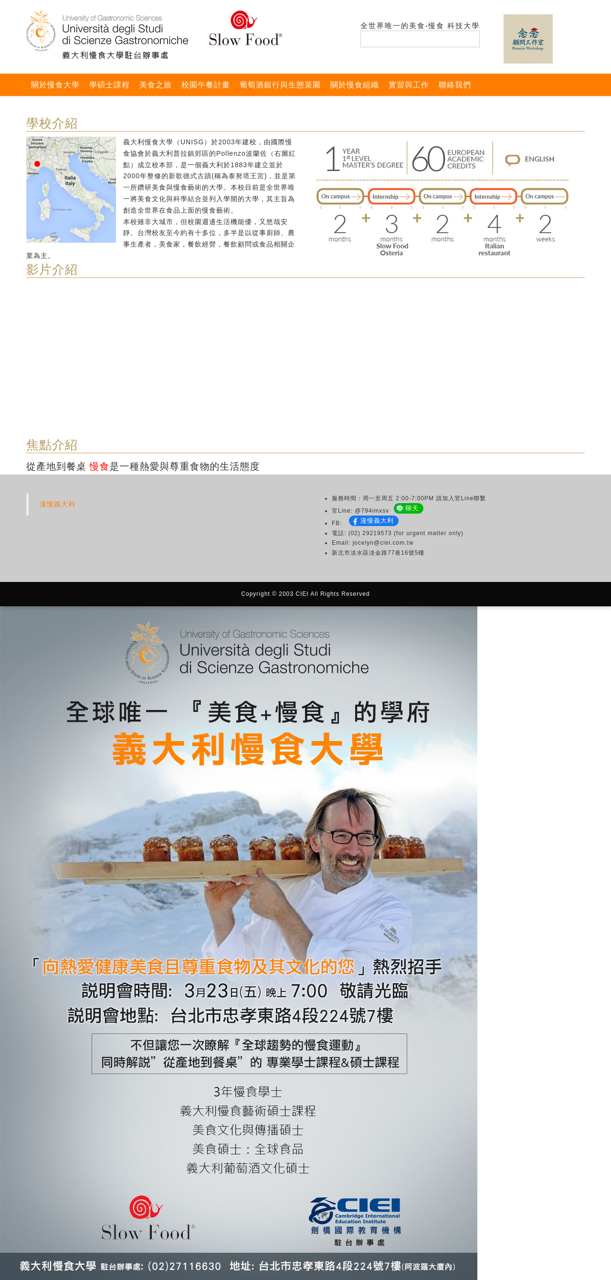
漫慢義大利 (57, 504)
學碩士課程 (109, 85)
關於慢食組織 (354, 85)
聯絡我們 (455, 85)
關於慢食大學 (55, 85)
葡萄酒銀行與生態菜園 (280, 85)
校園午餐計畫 (205, 85)
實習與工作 (409, 85)
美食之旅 (155, 85)
